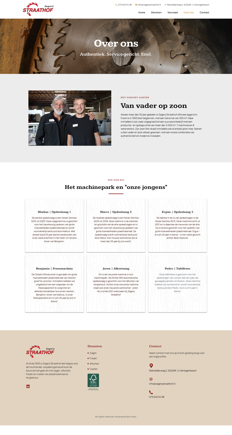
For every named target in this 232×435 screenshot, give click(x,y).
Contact (204, 12)
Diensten (156, 12)
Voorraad (172, 12)
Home (141, 12)
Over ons (189, 12)
